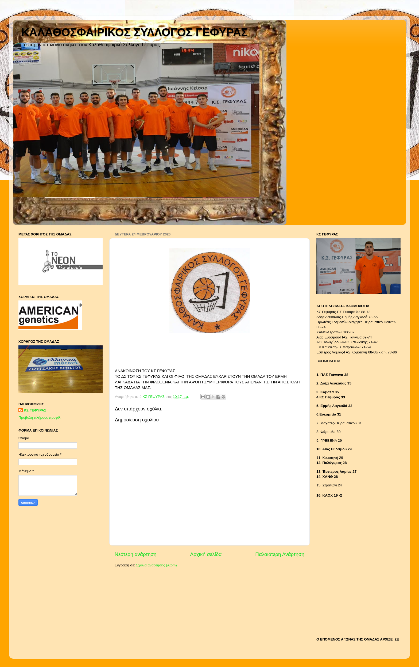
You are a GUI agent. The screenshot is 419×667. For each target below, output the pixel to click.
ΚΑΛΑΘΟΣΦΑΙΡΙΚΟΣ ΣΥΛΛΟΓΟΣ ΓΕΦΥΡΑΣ (134, 32)
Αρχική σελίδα (206, 554)
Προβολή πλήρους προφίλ (39, 418)
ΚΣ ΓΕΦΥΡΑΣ (35, 410)
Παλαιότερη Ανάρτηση (279, 554)
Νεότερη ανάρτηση (136, 554)
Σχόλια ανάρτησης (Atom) (156, 565)
